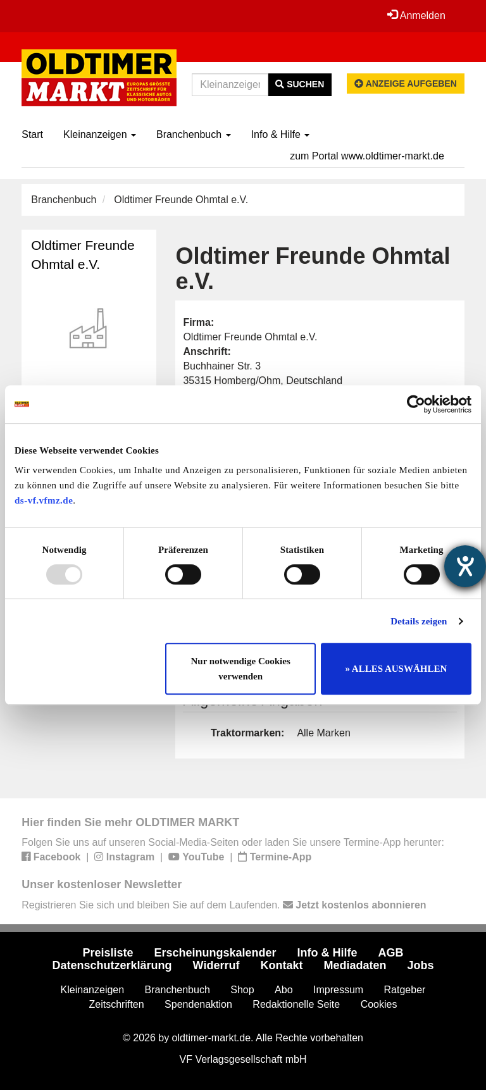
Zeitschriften (116, 1004)
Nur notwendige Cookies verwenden (240, 668)
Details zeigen (418, 621)
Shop (242, 989)
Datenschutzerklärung (112, 965)
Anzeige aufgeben (405, 83)
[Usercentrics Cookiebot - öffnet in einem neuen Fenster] (416, 404)
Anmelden (416, 15)
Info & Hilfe (280, 134)
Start (32, 134)
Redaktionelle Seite (296, 1004)
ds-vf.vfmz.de (44, 500)
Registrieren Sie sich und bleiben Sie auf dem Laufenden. (224, 905)
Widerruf (216, 965)
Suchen (299, 84)
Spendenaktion (198, 1004)
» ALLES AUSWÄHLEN (396, 669)
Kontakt (281, 965)
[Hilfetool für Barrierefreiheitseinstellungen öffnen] (465, 566)
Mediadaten (354, 965)
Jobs (420, 965)
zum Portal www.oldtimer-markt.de (367, 156)
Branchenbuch (193, 134)
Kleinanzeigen (99, 134)
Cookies (379, 1004)
